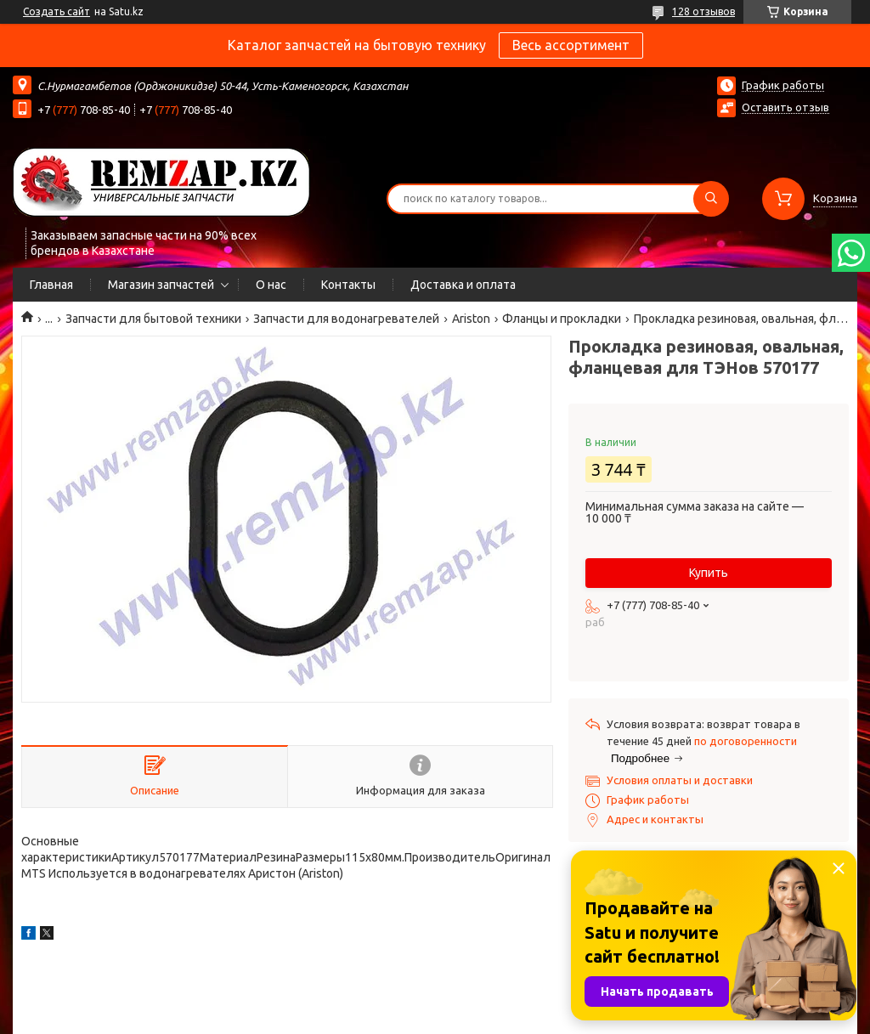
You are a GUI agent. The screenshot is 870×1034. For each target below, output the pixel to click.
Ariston (471, 318)
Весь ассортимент (571, 45)
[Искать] (711, 199)
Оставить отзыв (785, 107)
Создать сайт (56, 11)
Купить (708, 572)
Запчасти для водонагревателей (346, 318)
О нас (271, 285)
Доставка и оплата (463, 285)
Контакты (348, 285)
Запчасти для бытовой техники (153, 318)
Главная (51, 285)
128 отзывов (703, 11)
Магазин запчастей (161, 285)
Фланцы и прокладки (561, 318)
